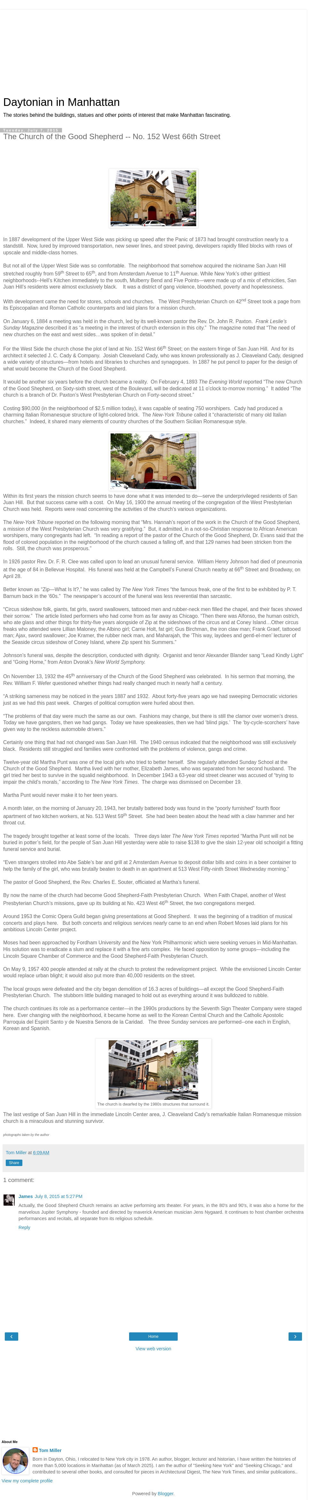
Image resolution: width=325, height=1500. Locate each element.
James (26, 1196)
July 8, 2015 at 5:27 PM (58, 1196)
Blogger (166, 1493)
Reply (24, 1227)
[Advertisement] (153, 50)
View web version (153, 1348)
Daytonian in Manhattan (61, 102)
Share (14, 1163)
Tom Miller (50, 1450)
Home (153, 1336)
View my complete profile (27, 1480)
